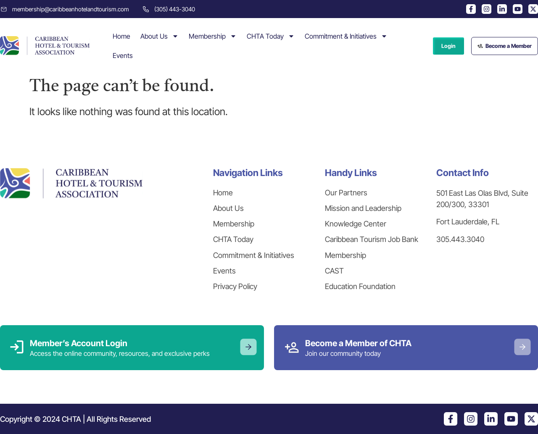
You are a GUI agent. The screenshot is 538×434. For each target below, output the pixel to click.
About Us (159, 36)
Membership (213, 36)
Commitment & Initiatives (346, 36)
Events (123, 55)
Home (121, 36)
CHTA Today (271, 36)
